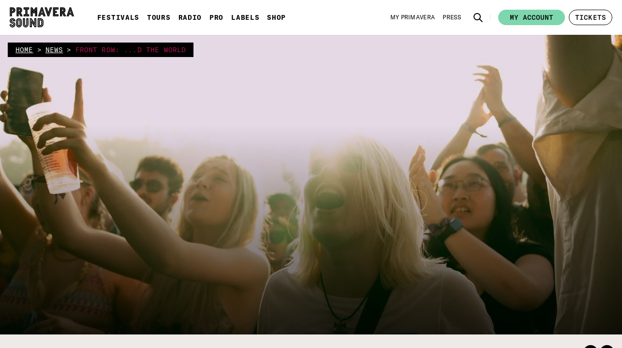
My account (531, 17)
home (24, 49)
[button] (478, 17)
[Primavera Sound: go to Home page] (42, 17)
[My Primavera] (412, 17)
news (54, 49)
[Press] (452, 17)
